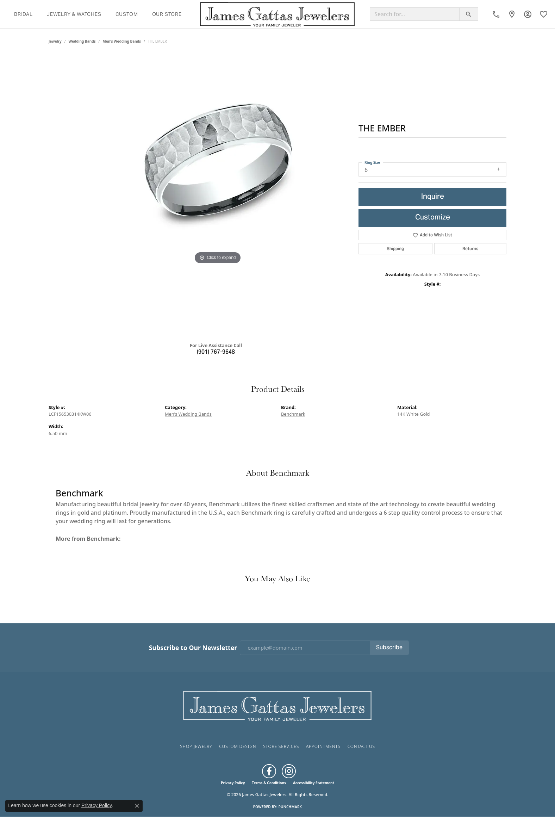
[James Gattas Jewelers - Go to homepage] (277, 705)
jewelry (55, 41)
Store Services (281, 746)
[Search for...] (415, 14)
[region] (217, 195)
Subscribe (389, 648)
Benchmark (293, 414)
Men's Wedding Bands (121, 41)
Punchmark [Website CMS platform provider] (290, 806)
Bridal (23, 14)
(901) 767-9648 (216, 352)
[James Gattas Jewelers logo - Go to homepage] (277, 14)
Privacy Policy (233, 783)
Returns (470, 248)
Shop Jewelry (196, 746)
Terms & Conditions (269, 783)
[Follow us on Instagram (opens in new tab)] (289, 771)
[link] (496, 14)
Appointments (323, 746)
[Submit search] (468, 14)
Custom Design (237, 746)
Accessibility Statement (313, 783)
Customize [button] (432, 217)
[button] (527, 14)
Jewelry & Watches (74, 14)
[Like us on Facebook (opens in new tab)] (269, 771)
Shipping (395, 248)
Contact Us (361, 746)
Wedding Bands (82, 41)
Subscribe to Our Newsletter (193, 647)
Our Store (167, 14)
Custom (127, 14)
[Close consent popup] (137, 806)
